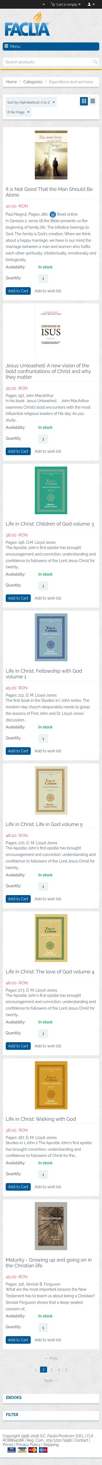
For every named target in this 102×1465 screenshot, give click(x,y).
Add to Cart (18, 291)
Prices (8, 1444)
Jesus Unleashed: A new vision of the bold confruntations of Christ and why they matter (48, 371)
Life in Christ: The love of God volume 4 (50, 971)
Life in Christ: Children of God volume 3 (50, 524)
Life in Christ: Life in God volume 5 (44, 824)
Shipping (51, 1444)
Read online (64, 214)
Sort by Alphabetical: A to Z (31, 102)
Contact (81, 1440)
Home (11, 82)
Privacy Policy (28, 1444)
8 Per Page (18, 112)
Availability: (15, 267)
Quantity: (13, 278)
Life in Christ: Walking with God (41, 1119)
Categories (32, 82)
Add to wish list (48, 291)
